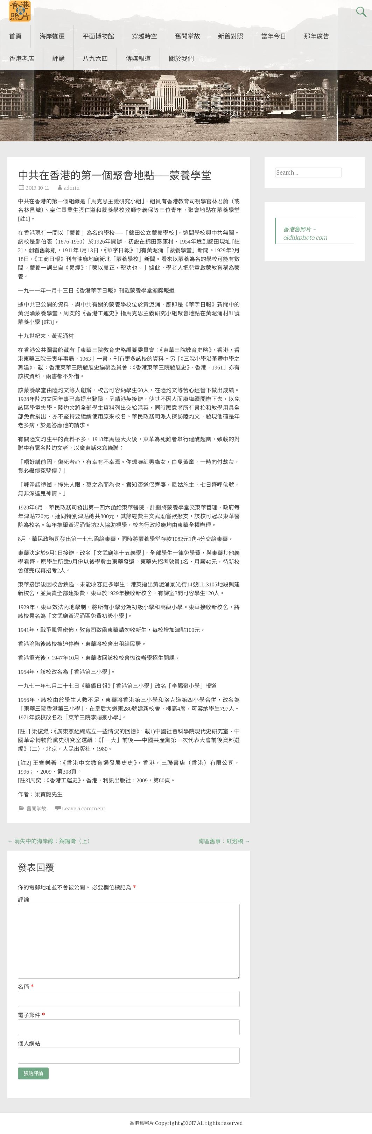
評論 (58, 58)
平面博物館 (98, 36)
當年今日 (273, 36)
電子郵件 (31, 1015)
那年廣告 (316, 36)
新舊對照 (230, 36)
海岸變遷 (52, 36)
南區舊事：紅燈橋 (224, 841)
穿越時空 (144, 36)
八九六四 (95, 58)
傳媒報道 (138, 58)
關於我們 (181, 58)
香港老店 (21, 58)
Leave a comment (83, 808)
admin (71, 188)
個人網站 (29, 1043)
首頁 (15, 36)
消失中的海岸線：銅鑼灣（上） (50, 841)
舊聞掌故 (187, 36)
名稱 (26, 986)
